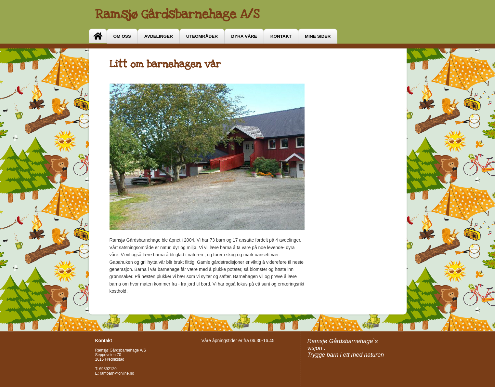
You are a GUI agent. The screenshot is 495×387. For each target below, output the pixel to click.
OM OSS (122, 36)
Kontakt (281, 36)
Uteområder (202, 36)
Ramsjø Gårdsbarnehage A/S (177, 14)
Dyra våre (244, 36)
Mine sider (318, 36)
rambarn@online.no (117, 373)
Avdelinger (158, 36)
